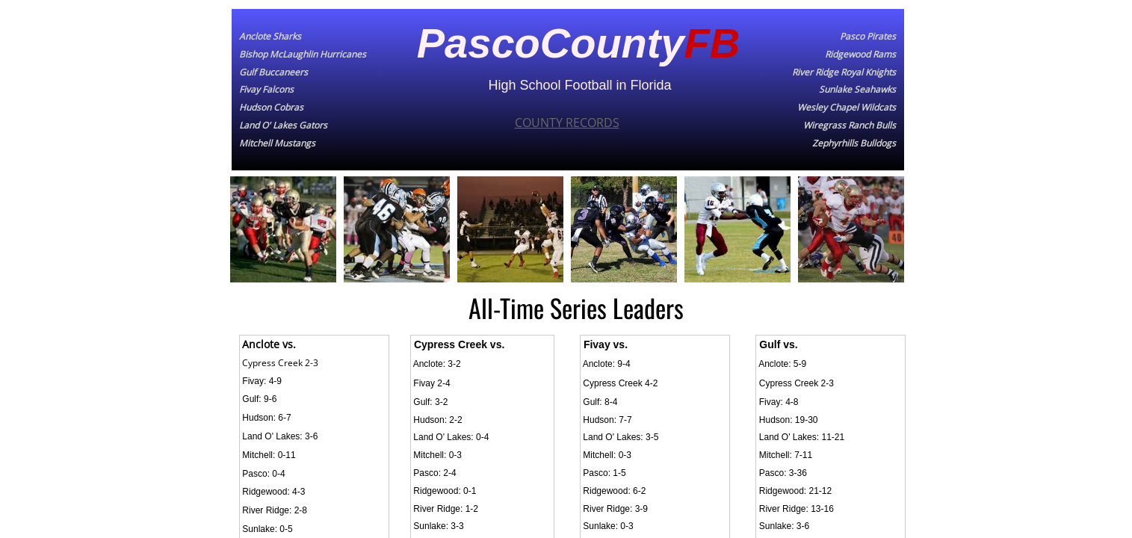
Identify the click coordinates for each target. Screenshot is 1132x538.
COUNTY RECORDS (567, 122)
